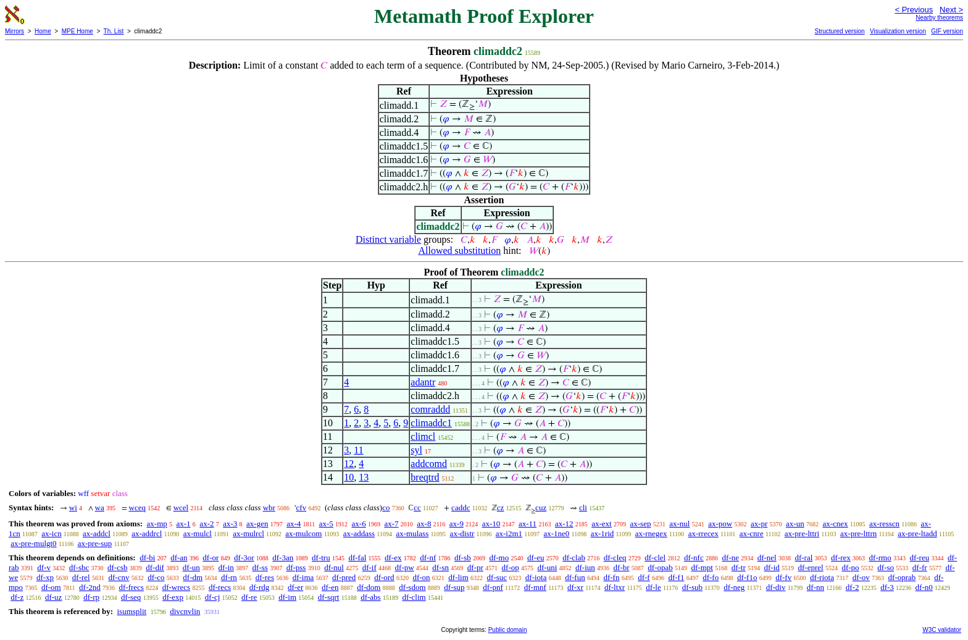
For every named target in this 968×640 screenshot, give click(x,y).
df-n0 (924, 587)
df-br (622, 567)
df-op (510, 567)
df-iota (536, 577)
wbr (269, 507)
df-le (653, 587)
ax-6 (359, 523)
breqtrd (425, 477)
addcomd (429, 463)
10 (349, 477)
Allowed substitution (459, 250)
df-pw (404, 567)
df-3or (244, 557)
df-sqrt (329, 597)
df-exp (172, 597)
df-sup (454, 587)
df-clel (655, 557)
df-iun (585, 567)
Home (43, 31)
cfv (301, 507)
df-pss (296, 567)
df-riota (822, 577)
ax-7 (391, 523)
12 (349, 463)
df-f (644, 577)
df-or (210, 557)
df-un (191, 567)
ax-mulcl (197, 533)
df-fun (575, 577)
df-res (265, 577)
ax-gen (257, 523)
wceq (137, 507)
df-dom (368, 587)
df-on (421, 577)
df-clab (573, 557)
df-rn (229, 577)
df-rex (841, 557)
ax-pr (759, 523)
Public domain (507, 629)
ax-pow (720, 523)
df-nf (428, 557)
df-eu (535, 557)
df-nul (334, 567)
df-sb (462, 557)
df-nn (815, 587)
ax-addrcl (146, 533)
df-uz (53, 597)
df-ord (384, 577)
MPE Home (77, 31)
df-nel (767, 557)
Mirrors (14, 31)
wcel (181, 507)
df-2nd (90, 587)
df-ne (730, 557)
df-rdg (259, 587)
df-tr (739, 567)
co (386, 507)
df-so (885, 567)
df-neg (734, 587)
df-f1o (747, 577)
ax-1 (184, 523)
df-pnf (493, 587)
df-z (16, 597)
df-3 (887, 587)
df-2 (852, 587)
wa (99, 507)
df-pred (344, 577)
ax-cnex (835, 523)
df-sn (440, 567)
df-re (249, 597)
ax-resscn (884, 523)
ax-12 (564, 523)
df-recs (220, 587)
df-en (330, 587)
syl (416, 450)
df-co (156, 577)
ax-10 (491, 523)
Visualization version (898, 31)
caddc (460, 507)
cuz (540, 507)
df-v (44, 567)
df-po (850, 567)
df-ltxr (614, 587)
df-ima (303, 577)
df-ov (861, 577)
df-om (51, 587)
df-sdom (412, 587)
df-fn (611, 577)
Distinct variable (388, 239)
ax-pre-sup (95, 543)
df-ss (260, 567)
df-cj (212, 597)
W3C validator (941, 629)
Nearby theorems (939, 17)
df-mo (499, 557)
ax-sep (640, 523)
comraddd (430, 409)
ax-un (795, 523)
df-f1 (676, 577)
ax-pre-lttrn (858, 533)
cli (583, 507)
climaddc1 (431, 423)
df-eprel (811, 567)
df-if (369, 567)
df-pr (475, 567)
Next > (951, 9)
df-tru (321, 557)
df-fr (919, 567)
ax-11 (527, 523)
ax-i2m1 (509, 533)
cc (417, 507)
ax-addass (359, 533)
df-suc (497, 577)
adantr (423, 382)
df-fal (357, 557)
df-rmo (880, 557)
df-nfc (694, 557)
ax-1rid (602, 533)
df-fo (711, 577)
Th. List (114, 31)
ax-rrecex (703, 533)
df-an (178, 557)
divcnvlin (185, 611)
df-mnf (535, 587)
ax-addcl (97, 533)
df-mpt (701, 567)
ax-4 (293, 523)
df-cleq (615, 557)
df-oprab (902, 577)
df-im (287, 597)
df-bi (147, 557)
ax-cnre (752, 533)
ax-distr (462, 533)
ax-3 (230, 523)
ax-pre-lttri (802, 533)
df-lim (458, 577)
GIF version (947, 31)
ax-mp (157, 523)
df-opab (660, 567)
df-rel (81, 577)
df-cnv (118, 577)
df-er (295, 587)
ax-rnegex (651, 533)
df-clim (413, 597)
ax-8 (424, 523)
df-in (226, 567)
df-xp (45, 577)
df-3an (282, 557)
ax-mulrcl (248, 533)
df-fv (783, 577)
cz (500, 507)
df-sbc (79, 567)
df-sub (692, 587)
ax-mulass (412, 533)
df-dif (155, 567)
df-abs (371, 597)
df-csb (117, 567)
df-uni (547, 567)
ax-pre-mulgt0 (33, 543)
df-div (776, 587)
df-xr (575, 587)
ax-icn (51, 533)
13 (364, 477)
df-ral (803, 557)
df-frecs (131, 587)
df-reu (919, 557)
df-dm (192, 577)
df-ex (393, 557)
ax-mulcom (303, 533)
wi (73, 507)
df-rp (91, 597)
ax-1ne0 (556, 533)
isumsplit (131, 611)
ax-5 (326, 523)
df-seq (131, 597)
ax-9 (456, 523)
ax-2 (206, 523)
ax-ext (601, 523)
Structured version (839, 31)
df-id (771, 567)
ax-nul (679, 523)
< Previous (914, 9)
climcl (423, 436)
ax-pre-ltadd (917, 533)
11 (358, 450)
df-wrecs (176, 587)
